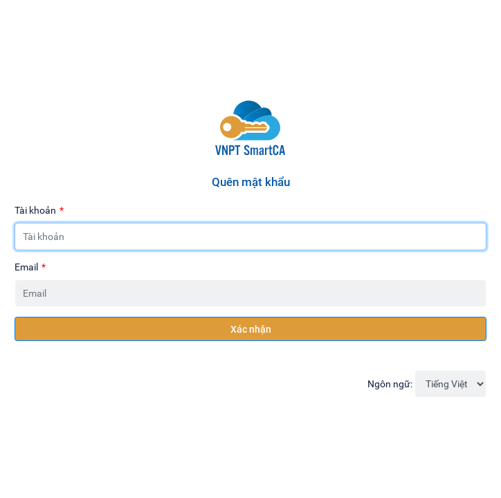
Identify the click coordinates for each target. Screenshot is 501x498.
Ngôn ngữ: (389, 383)
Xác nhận (250, 328)
